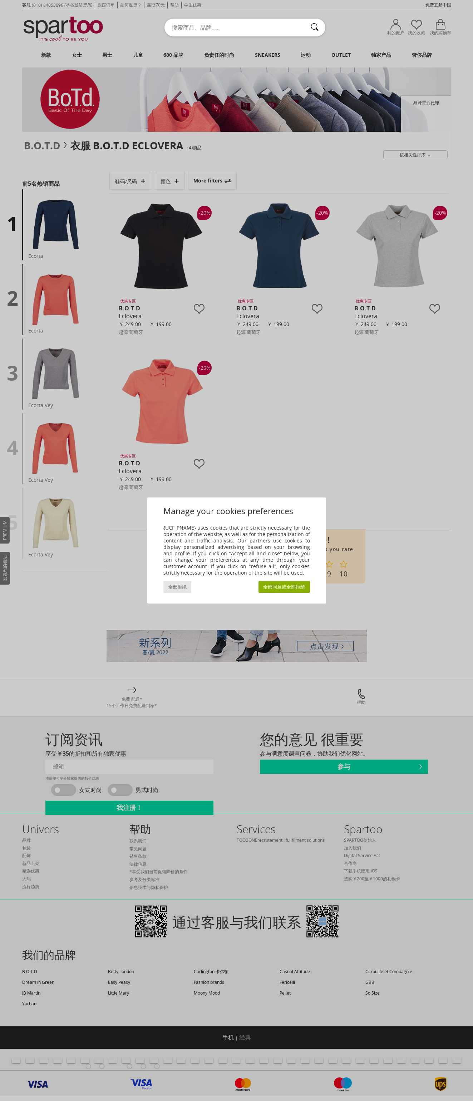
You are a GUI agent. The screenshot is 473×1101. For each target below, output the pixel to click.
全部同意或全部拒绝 (284, 587)
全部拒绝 (177, 587)
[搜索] (314, 27)
